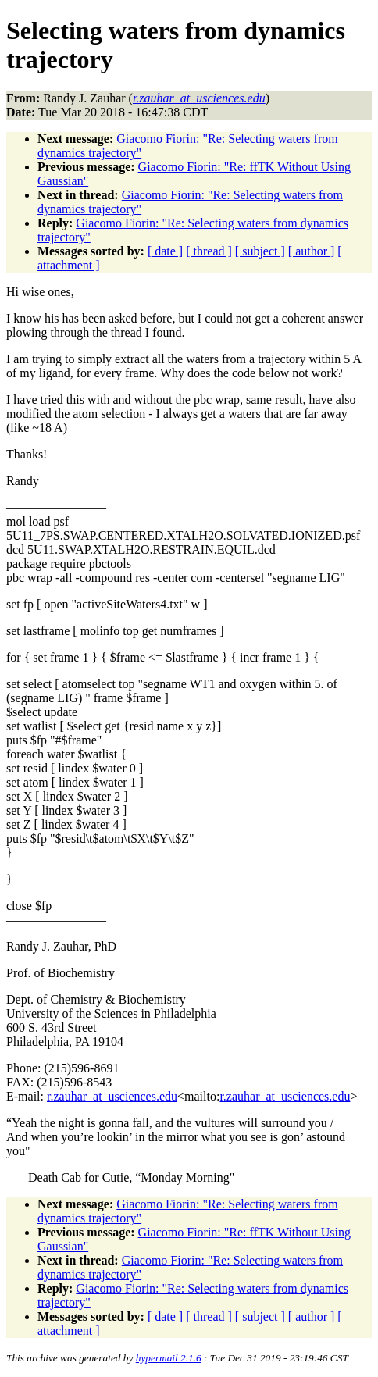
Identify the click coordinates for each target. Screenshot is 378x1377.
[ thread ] (209, 251)
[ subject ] (260, 251)
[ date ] (165, 251)
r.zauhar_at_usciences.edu (112, 1096)
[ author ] (311, 251)
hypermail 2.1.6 (168, 1358)
